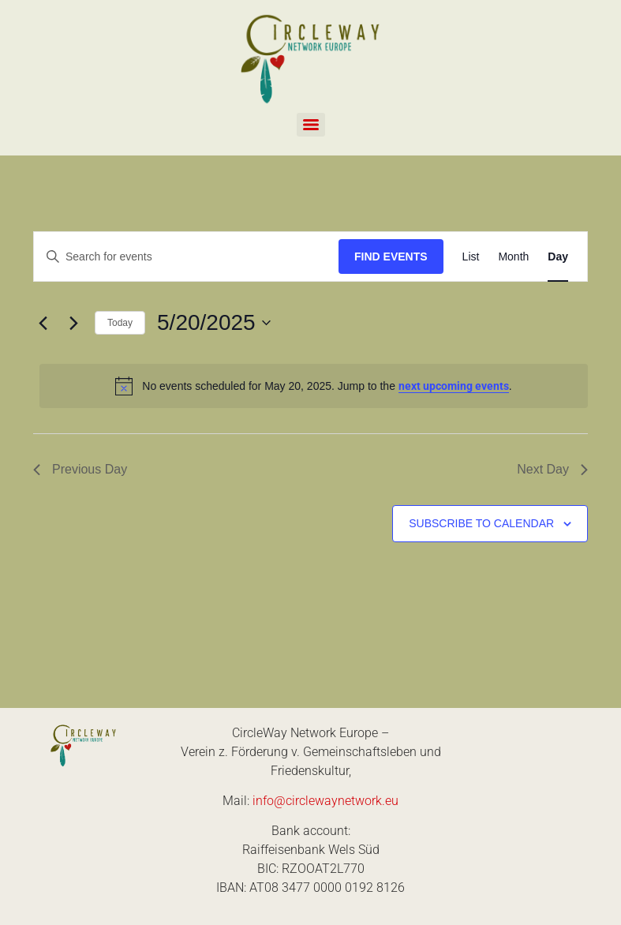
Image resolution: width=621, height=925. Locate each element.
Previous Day (80, 469)
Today (120, 322)
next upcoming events (453, 386)
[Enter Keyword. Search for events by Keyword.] (186, 257)
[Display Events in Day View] (558, 257)
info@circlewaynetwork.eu (325, 800)
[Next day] (73, 322)
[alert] (313, 386)
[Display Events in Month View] (513, 257)
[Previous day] (42, 322)
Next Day (552, 469)
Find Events (391, 256)
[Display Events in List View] (471, 257)
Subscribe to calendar (481, 523)
